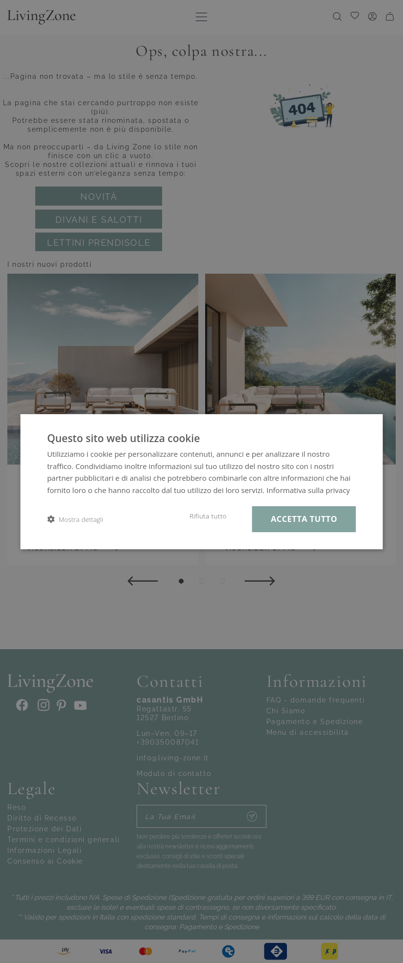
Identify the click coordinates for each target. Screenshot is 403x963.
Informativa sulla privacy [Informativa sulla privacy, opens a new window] (308, 490)
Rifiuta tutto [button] (208, 516)
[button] (75, 519)
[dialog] (201, 481)
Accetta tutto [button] (304, 518)
